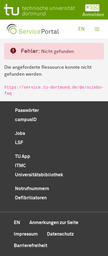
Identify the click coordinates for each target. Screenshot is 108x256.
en (81, 29)
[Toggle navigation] (97, 29)
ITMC (20, 165)
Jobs (20, 133)
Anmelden (93, 10)
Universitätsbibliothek (39, 175)
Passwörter (27, 110)
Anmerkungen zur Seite (53, 222)
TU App (22, 156)
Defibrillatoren (31, 198)
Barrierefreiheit (30, 245)
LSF (19, 142)
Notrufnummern (32, 188)
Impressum (26, 234)
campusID (26, 119)
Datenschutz (60, 234)
